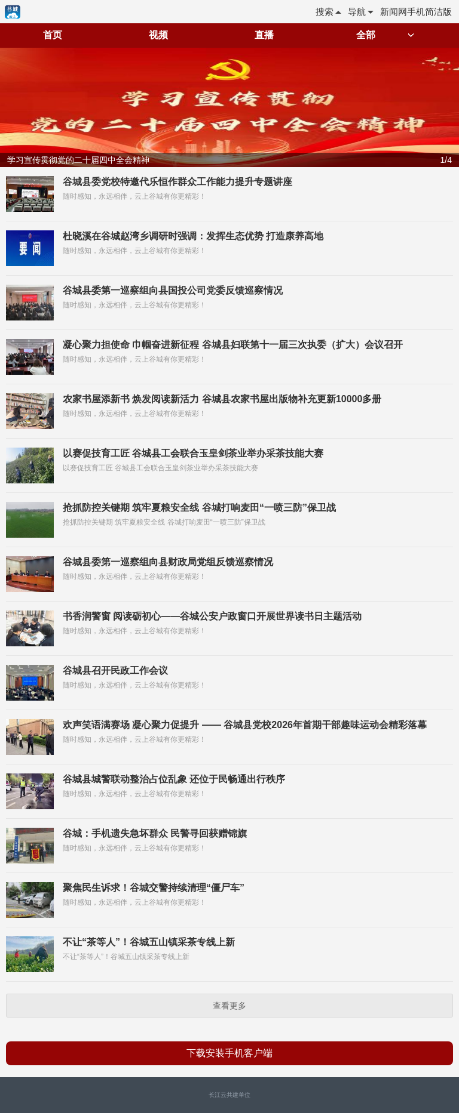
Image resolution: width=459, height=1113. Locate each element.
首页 (52, 35)
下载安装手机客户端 (229, 1053)
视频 (158, 35)
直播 (264, 35)
